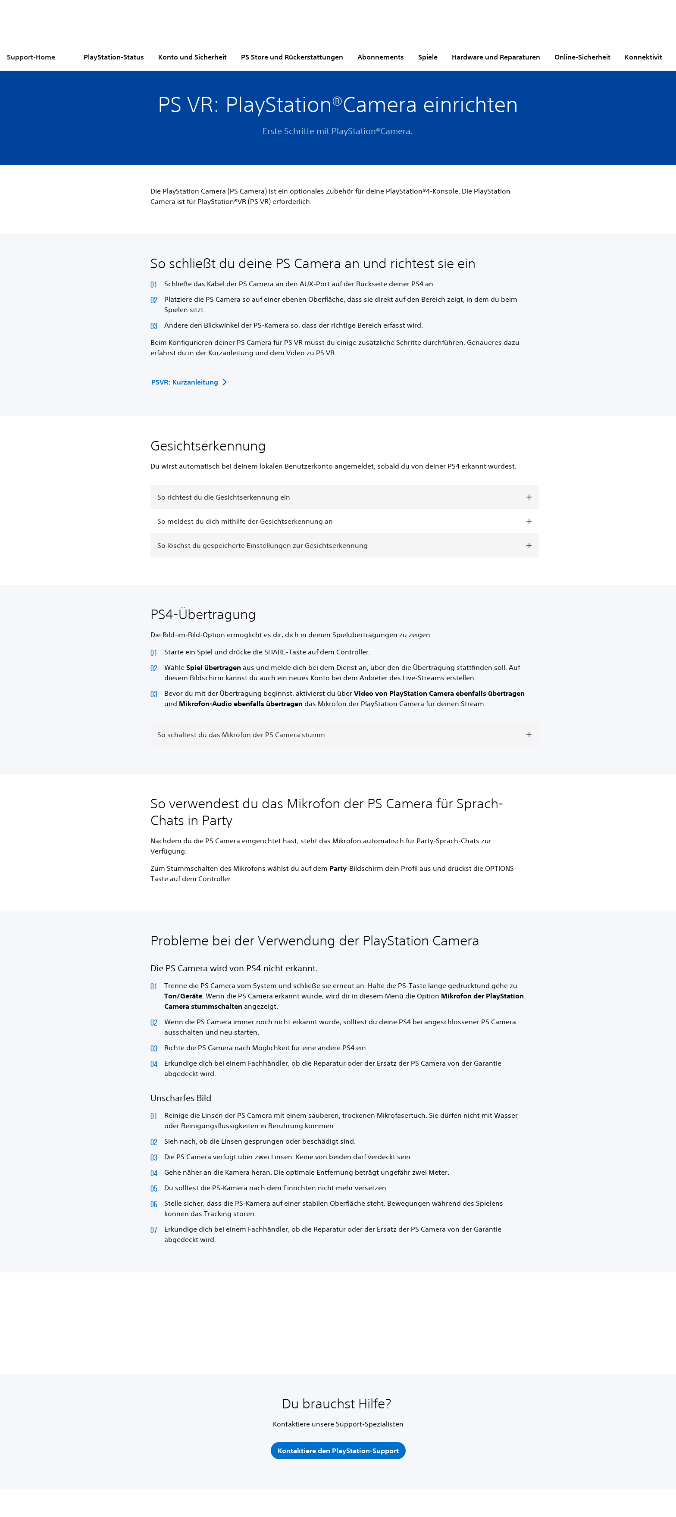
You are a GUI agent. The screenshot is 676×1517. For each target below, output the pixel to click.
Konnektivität (647, 57)
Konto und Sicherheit (192, 57)
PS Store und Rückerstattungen (292, 57)
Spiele (428, 57)
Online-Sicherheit (582, 57)
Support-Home (31, 57)
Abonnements (380, 57)
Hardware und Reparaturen (496, 57)
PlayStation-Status (114, 57)
